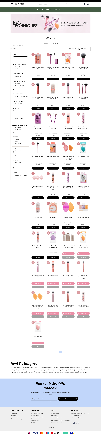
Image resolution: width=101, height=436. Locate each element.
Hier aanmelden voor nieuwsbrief (68, 399)
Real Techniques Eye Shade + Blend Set (53, 127)
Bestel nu (38, 79)
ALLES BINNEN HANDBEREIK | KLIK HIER (50, 9)
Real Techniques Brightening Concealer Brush (83, 277)
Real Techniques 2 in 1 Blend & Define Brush (68, 187)
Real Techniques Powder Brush (38, 98)
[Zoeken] (53, 4)
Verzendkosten (35, 420)
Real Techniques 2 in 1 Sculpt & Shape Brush (83, 127)
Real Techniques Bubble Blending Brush (68, 127)
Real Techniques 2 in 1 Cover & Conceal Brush (83, 306)
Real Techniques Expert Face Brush (68, 276)
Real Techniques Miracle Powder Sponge (37, 335)
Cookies (33, 422)
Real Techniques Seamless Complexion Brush (68, 306)
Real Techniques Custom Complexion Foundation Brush (53, 188)
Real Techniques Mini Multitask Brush (83, 68)
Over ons (13, 415)
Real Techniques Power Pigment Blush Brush (53, 306)
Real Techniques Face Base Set (38, 68)
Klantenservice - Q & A (82, 0)
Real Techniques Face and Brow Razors (53, 98)
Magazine (88, 0)
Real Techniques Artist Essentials (83, 98)
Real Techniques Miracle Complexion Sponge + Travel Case (68, 158)
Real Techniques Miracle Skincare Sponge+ (53, 246)
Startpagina (14, 413)
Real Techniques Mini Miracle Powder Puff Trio (37, 187)
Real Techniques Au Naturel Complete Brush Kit (68, 246)
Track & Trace (14, 417)
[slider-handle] (13, 56)
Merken (13, 45)
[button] (83, 49)
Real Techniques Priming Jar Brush (37, 246)
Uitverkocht (68, 257)
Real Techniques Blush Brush (68, 98)
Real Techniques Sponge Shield (83, 187)
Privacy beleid (35, 415)
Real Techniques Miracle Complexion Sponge (83, 246)
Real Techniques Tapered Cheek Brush (38, 276)
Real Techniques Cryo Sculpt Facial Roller (38, 216)
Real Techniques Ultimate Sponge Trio (68, 68)
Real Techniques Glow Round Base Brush (53, 276)
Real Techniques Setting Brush (37, 157)
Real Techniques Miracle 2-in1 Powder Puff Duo (68, 216)
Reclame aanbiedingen (17, 419)
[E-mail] (44, 399)
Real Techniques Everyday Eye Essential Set (53, 68)
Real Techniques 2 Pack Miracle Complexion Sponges (37, 307)
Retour (33, 419)
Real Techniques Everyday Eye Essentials (38, 127)
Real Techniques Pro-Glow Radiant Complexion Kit (83, 216)
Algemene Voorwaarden (37, 417)
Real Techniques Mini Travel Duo (53, 157)
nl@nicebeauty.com (76, 417)
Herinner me (68, 253)
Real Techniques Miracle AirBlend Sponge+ (83, 157)
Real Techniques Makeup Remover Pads (53, 216)
